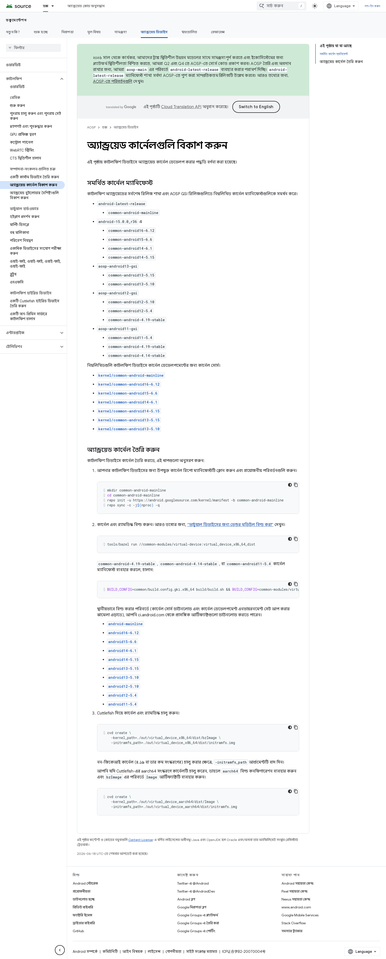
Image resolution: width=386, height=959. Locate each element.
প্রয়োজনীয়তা (81, 891)
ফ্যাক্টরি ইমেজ (82, 915)
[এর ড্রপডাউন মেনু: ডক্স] (55, 6)
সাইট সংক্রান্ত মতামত (201, 952)
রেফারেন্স (218, 32)
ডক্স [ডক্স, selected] (45, 6)
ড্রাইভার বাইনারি (84, 923)
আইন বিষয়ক (133, 952)
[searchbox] (33, 48)
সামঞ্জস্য (120, 32)
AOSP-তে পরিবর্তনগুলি (113, 81)
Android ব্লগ (186, 899)
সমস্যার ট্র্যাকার (291, 931)
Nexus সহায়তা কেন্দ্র (295, 899)
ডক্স (104, 127)
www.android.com (296, 907)
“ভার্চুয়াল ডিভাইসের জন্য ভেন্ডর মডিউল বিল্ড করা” (230, 524)
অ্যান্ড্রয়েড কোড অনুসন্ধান (86, 6)
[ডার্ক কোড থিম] (290, 485)
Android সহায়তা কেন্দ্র (297, 883)
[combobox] (281, 5)
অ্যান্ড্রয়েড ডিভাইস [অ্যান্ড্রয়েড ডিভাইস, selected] (154, 32)
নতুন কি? (13, 32)
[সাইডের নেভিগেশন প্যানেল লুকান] (60, 950)
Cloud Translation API (181, 106)
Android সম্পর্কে (85, 952)
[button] (29, 79)
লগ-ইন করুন (372, 6)
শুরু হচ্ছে (41, 32)
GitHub (78, 931)
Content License (140, 840)
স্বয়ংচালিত (189, 32)
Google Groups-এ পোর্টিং (196, 931)
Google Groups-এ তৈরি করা (198, 923)
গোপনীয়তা (173, 952)
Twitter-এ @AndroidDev (196, 891)
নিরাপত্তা (67, 32)
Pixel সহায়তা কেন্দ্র (294, 891)
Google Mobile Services (299, 915)
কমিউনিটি (110, 952)
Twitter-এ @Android (193, 883)
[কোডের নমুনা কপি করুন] (296, 485)
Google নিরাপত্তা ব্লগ (191, 907)
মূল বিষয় (94, 32)
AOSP (91, 127)
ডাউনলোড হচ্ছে (84, 899)
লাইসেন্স (154, 952)
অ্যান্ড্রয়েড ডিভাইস (126, 127)
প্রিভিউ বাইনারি (83, 907)
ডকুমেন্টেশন (16, 20)
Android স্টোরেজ (85, 883)
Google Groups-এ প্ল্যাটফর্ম (197, 915)
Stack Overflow (293, 923)
